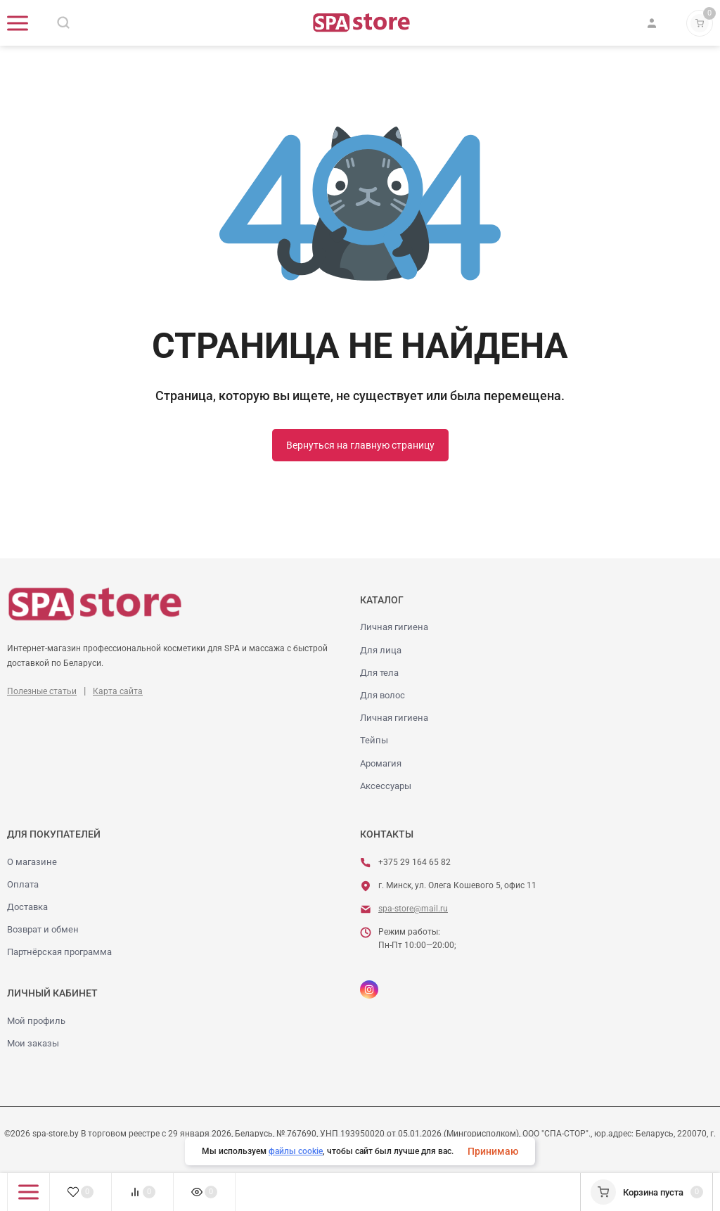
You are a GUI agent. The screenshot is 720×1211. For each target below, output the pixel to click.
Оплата (23, 884)
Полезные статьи (42, 691)
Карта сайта (118, 691)
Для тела (379, 672)
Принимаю (493, 1151)
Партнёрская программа (59, 952)
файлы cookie (296, 1151)
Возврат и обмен (43, 929)
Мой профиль (36, 1020)
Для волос (382, 695)
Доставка (27, 907)
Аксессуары (385, 786)
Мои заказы (33, 1043)
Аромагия (380, 763)
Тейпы (374, 740)
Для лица (380, 650)
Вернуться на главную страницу (360, 445)
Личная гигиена (394, 627)
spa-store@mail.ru (413, 909)
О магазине (32, 862)
